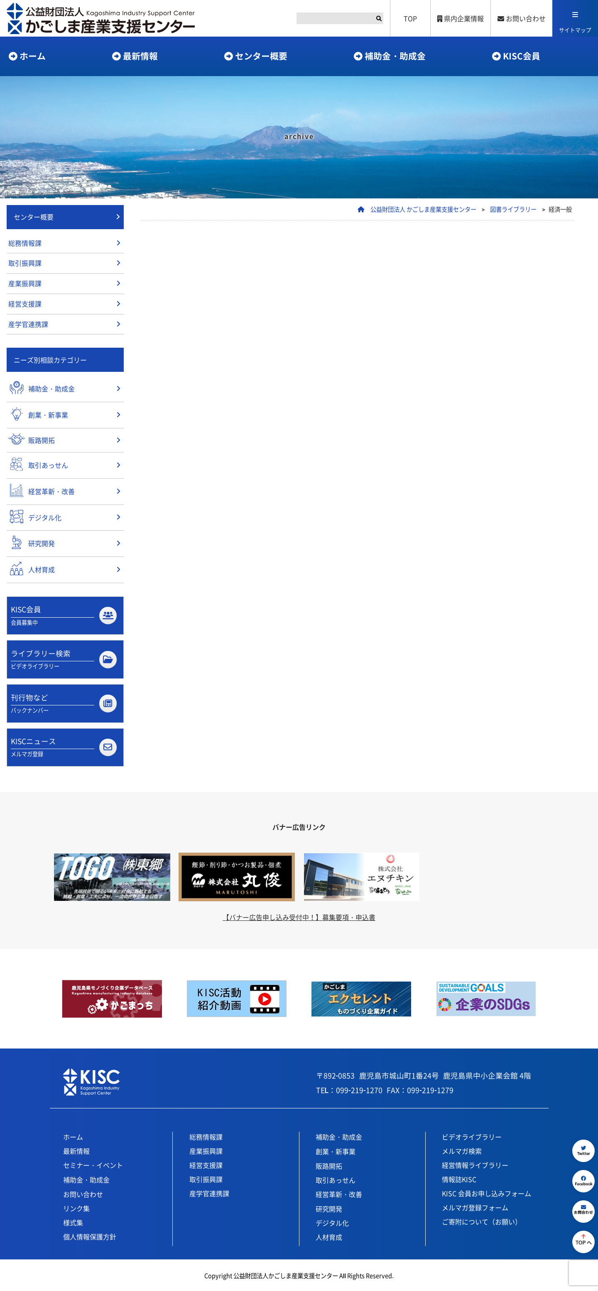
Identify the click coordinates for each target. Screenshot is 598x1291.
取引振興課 (25, 264)
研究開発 (329, 1207)
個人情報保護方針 (89, 1235)
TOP (410, 18)
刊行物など (64, 702)
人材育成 (329, 1236)
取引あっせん (335, 1179)
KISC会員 (521, 55)
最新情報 (140, 55)
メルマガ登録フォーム (475, 1206)
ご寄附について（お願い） (482, 1220)
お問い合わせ (522, 18)
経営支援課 (25, 304)
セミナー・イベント (93, 1164)
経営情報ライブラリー (475, 1164)
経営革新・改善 (339, 1193)
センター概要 (261, 55)
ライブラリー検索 (64, 658)
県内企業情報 (460, 18)
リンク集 (76, 1207)
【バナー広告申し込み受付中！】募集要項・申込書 (299, 916)
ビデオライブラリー (472, 1135)
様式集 (73, 1221)
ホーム (33, 55)
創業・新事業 (335, 1150)
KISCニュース (64, 746)
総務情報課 (25, 243)
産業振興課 (25, 284)
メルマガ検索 (462, 1150)
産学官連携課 (28, 325)
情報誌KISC (459, 1178)
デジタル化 (332, 1222)
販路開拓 (329, 1165)
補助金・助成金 (395, 55)
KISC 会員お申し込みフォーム (486, 1192)
